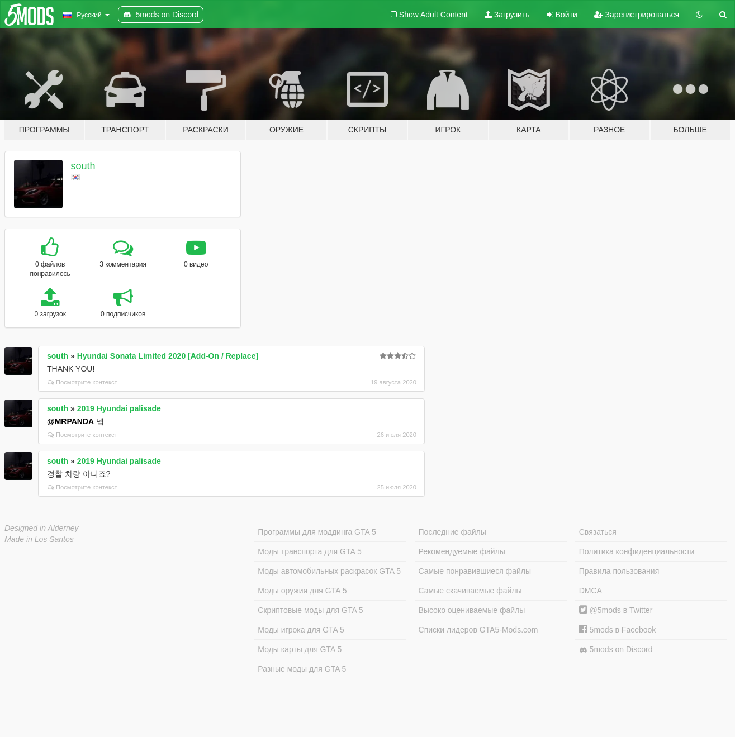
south (83, 166)
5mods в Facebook (617, 630)
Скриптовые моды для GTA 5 (310, 610)
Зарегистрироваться (636, 14)
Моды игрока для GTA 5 (301, 629)
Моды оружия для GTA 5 (302, 590)
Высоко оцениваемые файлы (472, 610)
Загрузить (507, 14)
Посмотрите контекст (82, 382)
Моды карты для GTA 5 (300, 649)
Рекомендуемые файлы (462, 551)
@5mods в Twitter (616, 610)
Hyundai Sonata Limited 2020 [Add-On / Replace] (167, 355)
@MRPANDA (70, 421)
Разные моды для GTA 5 (302, 668)
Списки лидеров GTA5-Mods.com (478, 629)
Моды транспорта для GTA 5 (309, 551)
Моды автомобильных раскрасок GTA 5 (329, 571)
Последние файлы (452, 531)
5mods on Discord (616, 649)
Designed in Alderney (41, 528)
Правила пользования (619, 571)
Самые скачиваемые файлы (470, 590)
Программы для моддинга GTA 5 (317, 531)
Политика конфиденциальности (637, 551)
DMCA (590, 590)
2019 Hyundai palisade (119, 408)
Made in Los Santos (39, 539)
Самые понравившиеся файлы (475, 571)
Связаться (598, 531)
